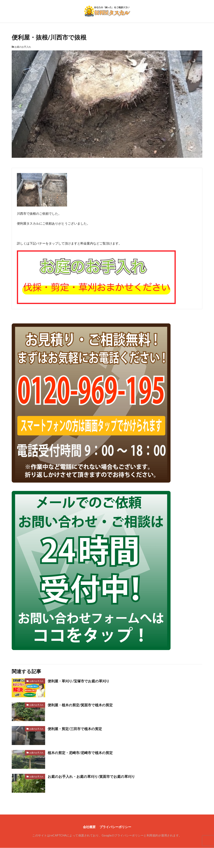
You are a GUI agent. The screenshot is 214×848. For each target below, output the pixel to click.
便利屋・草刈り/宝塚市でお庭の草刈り (80, 681)
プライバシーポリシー (115, 827)
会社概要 (89, 827)
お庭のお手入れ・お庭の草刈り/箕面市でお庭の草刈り (93, 776)
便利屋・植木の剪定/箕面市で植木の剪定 (82, 705)
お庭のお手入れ (23, 46)
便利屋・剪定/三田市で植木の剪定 (76, 729)
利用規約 (152, 835)
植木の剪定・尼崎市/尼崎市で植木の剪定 (82, 753)
